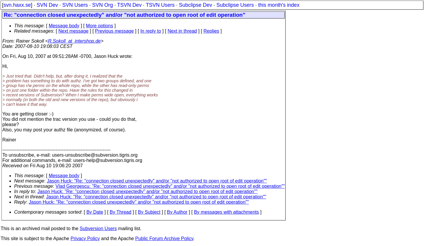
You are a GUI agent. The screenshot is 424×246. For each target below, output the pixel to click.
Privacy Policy (85, 238)
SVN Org (102, 5)
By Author (177, 212)
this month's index (278, 5)
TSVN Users (160, 5)
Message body (64, 25)
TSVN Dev (129, 5)
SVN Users (75, 5)
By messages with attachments (226, 212)
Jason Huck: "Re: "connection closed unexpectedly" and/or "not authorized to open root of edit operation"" (157, 180)
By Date (94, 212)
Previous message (114, 31)
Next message (73, 31)
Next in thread (182, 31)
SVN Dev (47, 5)
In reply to (150, 31)
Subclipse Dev (195, 5)
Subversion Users (98, 228)
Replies (211, 31)
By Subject (149, 212)
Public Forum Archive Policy (164, 238)
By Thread (121, 212)
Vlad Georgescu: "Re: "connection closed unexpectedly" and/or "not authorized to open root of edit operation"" (170, 186)
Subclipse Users (235, 5)
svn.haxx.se (17, 5)
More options (99, 25)
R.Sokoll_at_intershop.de (74, 41)
